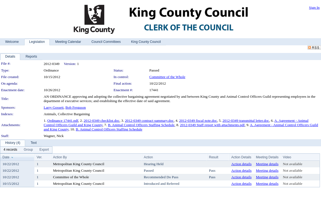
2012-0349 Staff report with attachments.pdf (212, 125)
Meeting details (267, 164)
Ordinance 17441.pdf (62, 120)
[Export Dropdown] (44, 150)
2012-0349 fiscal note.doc (198, 120)
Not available (292, 164)
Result (213, 157)
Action (148, 157)
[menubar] (26, 149)
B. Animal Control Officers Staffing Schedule (141, 125)
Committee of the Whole (167, 77)
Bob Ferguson (76, 107)
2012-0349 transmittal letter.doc (245, 120)
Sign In (314, 7)
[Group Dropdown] (28, 150)
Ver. (39, 157)
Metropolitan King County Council (78, 164)
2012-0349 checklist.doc (102, 120)
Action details (241, 164)
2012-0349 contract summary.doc (149, 120)
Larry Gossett (54, 107)
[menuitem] (10, 150)
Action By (60, 157)
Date (5, 157)
